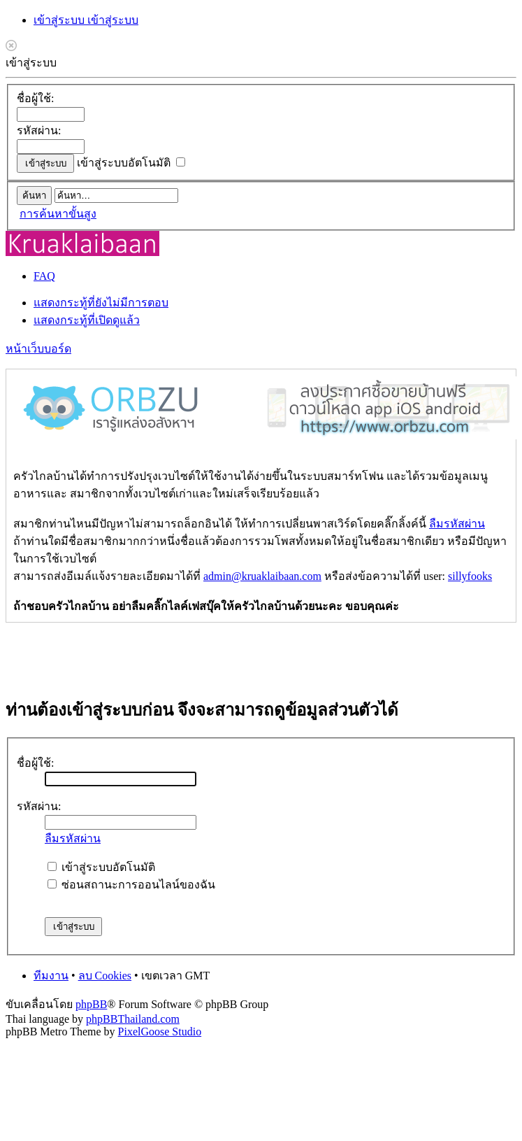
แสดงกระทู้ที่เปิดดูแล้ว (87, 320)
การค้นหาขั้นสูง (58, 214)
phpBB (91, 1004)
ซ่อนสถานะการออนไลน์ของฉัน (131, 885)
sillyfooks (470, 576)
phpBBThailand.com (133, 1019)
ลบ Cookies (104, 975)
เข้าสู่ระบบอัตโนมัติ (131, 163)
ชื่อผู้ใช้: (35, 98)
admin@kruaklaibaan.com (262, 576)
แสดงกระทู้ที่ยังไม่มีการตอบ (101, 303)
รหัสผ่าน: (39, 130)
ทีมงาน (51, 975)
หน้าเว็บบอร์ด (38, 349)
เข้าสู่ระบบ (60, 20)
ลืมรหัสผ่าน (457, 524)
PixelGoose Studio (160, 1031)
